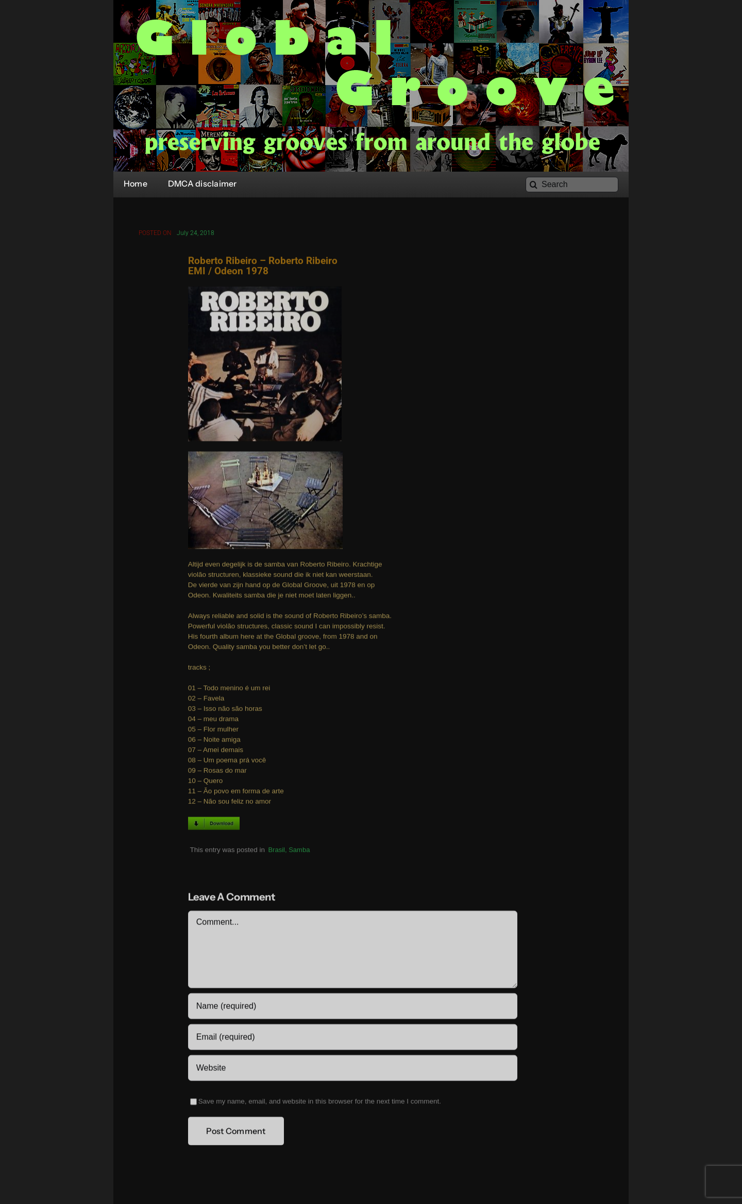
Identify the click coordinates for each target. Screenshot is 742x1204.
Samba (299, 851)
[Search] (572, 184)
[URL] (352, 1069)
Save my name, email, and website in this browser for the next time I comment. (319, 1103)
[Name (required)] (352, 1008)
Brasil (276, 851)
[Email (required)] (352, 1038)
